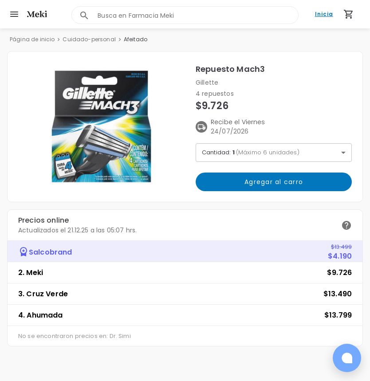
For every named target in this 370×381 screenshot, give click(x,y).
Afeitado (135, 39)
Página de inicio (32, 39)
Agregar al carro (274, 182)
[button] (101, 126)
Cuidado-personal (89, 39)
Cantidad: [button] (250, 152)
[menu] (14, 14)
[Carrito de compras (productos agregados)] (348, 14)
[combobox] (198, 15)
